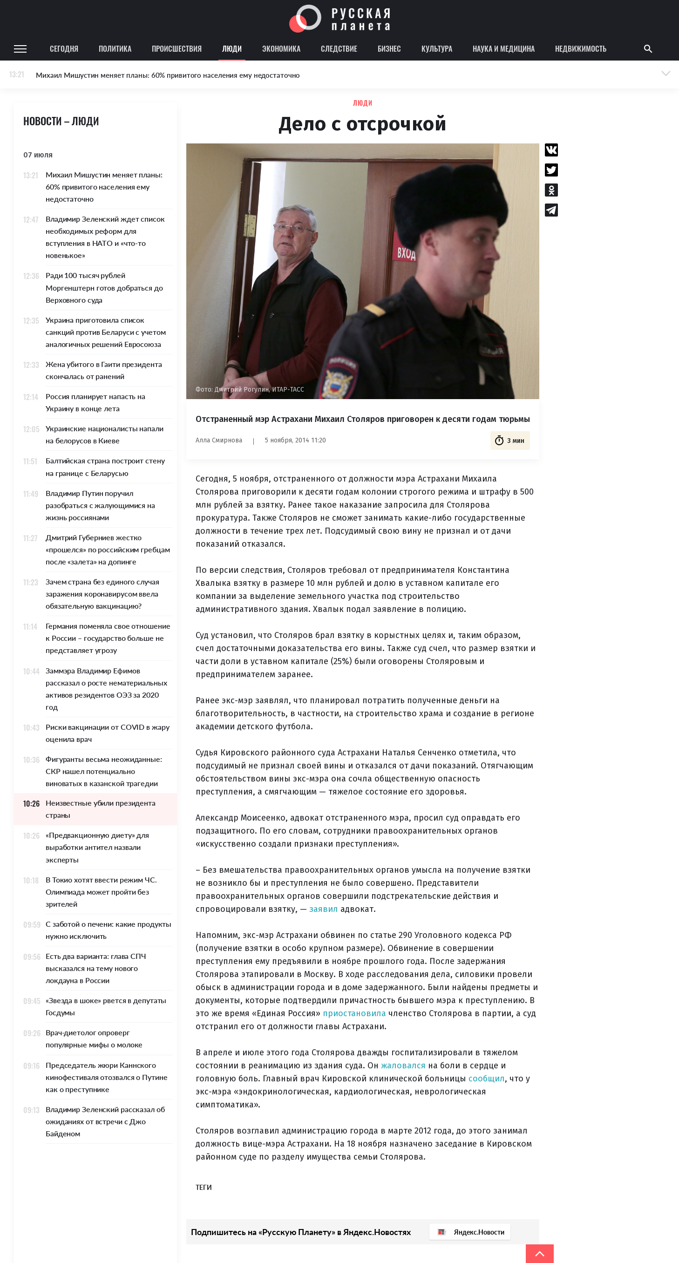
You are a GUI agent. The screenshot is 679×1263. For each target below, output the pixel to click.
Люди (232, 48)
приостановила (354, 1013)
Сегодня (64, 48)
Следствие (339, 48)
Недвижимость (580, 48)
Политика (115, 48)
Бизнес (389, 48)
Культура (436, 48)
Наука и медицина (504, 48)
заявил (323, 909)
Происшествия (177, 48)
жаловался (403, 1065)
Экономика (281, 48)
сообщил (487, 1078)
